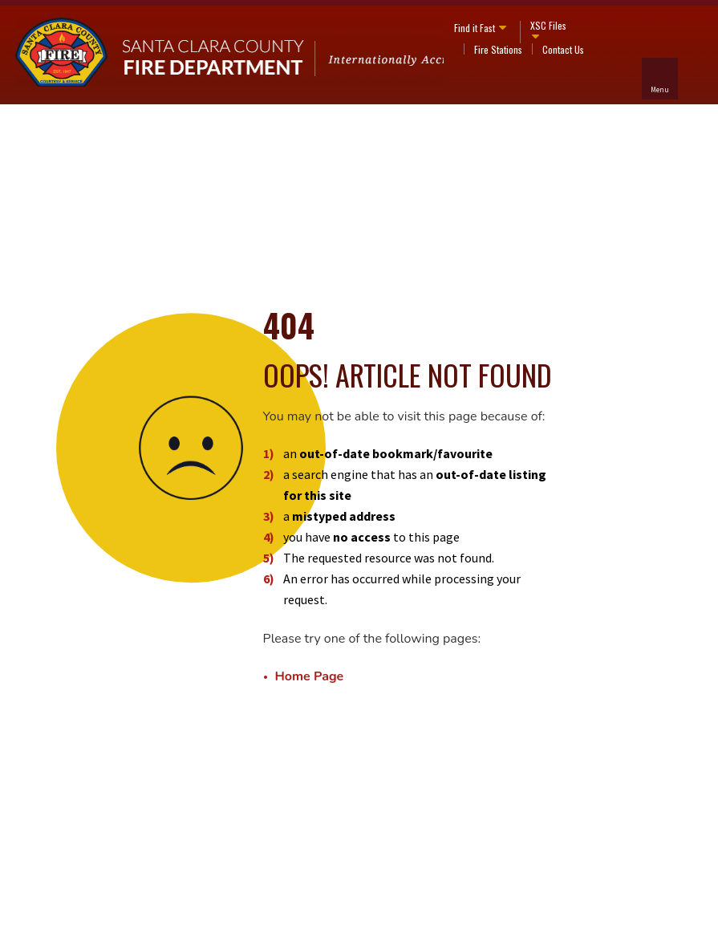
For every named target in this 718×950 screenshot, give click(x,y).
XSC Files (548, 25)
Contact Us (563, 49)
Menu (660, 89)
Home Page (309, 676)
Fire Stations (498, 49)
